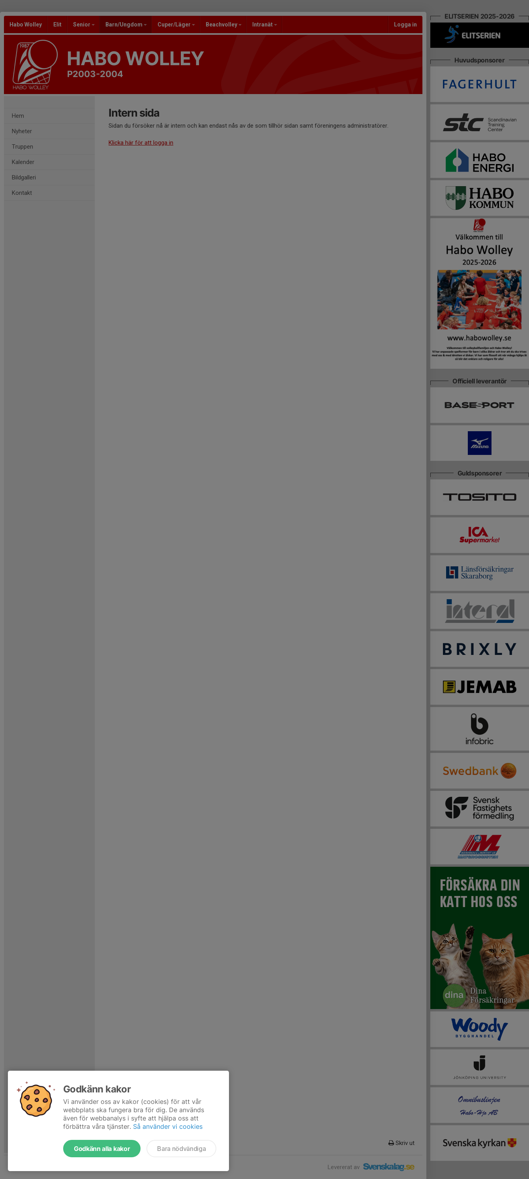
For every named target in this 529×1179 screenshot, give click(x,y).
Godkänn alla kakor (102, 1149)
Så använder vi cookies (168, 1126)
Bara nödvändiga (181, 1149)
